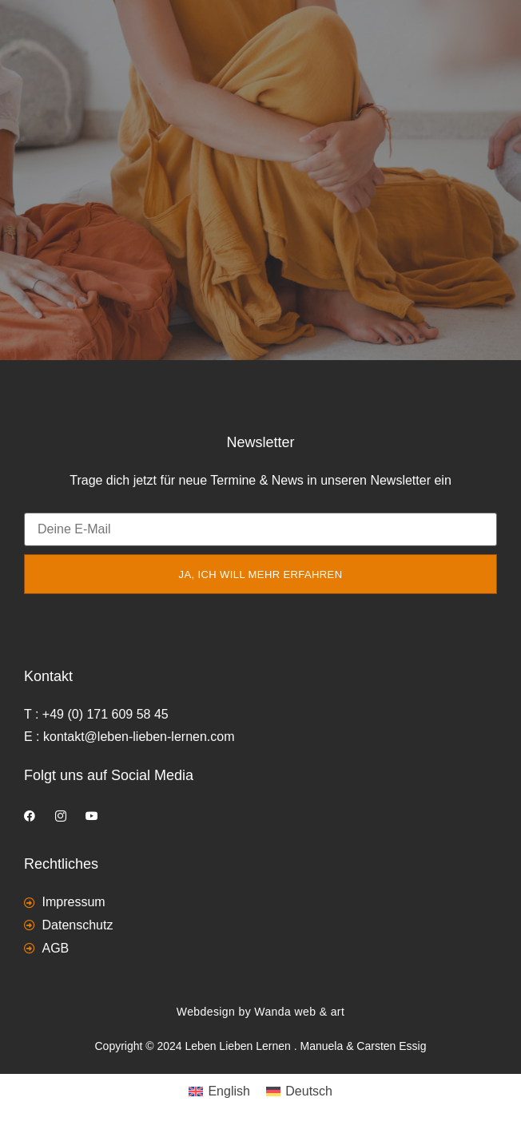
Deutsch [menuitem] (308, 1091)
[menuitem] (219, 1092)
